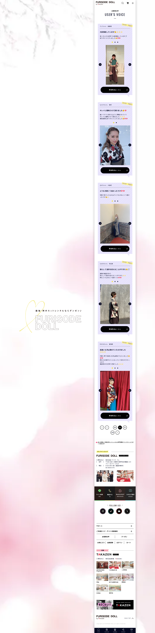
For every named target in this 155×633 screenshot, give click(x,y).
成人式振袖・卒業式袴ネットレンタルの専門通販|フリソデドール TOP (116, 442)
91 (125, 427)
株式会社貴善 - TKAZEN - (114, 559)
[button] (100, 64)
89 (115, 427)
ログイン (119, 542)
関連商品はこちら (115, 90)
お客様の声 (105, 537)
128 (112, 432)
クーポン (124, 537)
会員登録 (110, 542)
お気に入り (101, 542)
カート (128, 542)
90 (120, 427)
